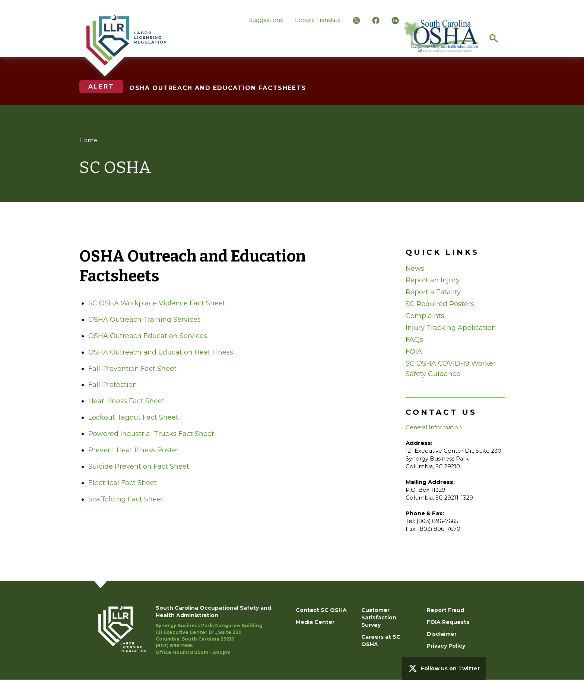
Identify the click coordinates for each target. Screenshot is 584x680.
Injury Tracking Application (451, 328)
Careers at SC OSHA (380, 641)
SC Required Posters (440, 304)
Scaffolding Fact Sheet (126, 499)
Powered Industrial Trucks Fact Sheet (151, 434)
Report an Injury (433, 280)
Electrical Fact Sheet (122, 483)
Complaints (425, 316)
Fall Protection (112, 385)
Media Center (315, 622)
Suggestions (266, 20)
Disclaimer (442, 634)
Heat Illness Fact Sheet (126, 401)
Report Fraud (445, 610)
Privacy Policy (446, 645)
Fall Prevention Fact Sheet (132, 369)
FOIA (414, 351)
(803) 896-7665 (174, 645)
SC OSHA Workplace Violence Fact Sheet (156, 303)
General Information (434, 427)
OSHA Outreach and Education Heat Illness (160, 352)
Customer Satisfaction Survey (378, 617)
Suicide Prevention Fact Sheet (138, 466)
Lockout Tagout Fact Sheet (133, 417)
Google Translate (318, 20)
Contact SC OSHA (321, 610)
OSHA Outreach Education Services (147, 336)
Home (88, 140)
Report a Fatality (433, 292)
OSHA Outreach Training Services (144, 319)
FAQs (414, 340)
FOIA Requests (448, 622)
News (415, 268)
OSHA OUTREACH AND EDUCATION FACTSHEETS (217, 88)
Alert (101, 86)
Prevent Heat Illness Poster (133, 450)
